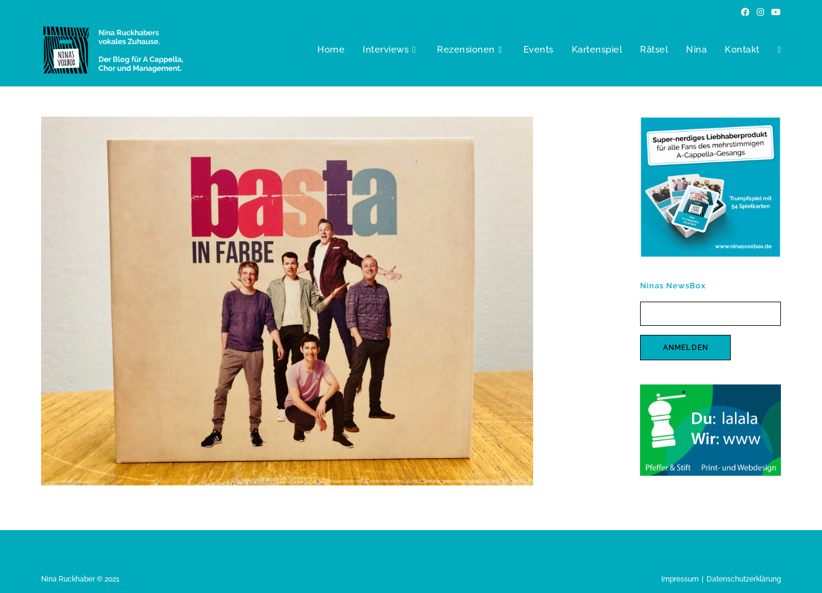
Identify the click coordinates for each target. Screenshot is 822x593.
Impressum (680, 579)
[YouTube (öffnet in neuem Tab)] (774, 12)
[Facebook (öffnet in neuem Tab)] (745, 12)
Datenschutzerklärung (744, 579)
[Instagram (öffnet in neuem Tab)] (760, 12)
